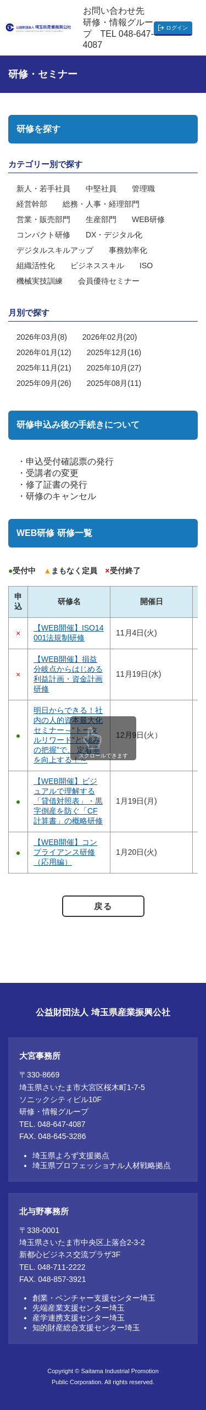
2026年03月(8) (41, 337)
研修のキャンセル (61, 496)
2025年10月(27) (114, 367)
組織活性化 (35, 265)
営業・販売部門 (43, 219)
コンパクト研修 (43, 234)
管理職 (143, 188)
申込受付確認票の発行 (70, 461)
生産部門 (101, 219)
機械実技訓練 (39, 281)
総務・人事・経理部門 (101, 204)
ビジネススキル (97, 265)
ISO (146, 265)
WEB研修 (148, 219)
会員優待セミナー (109, 281)
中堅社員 (101, 188)
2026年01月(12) (43, 352)
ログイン (177, 28)
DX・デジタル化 (114, 234)
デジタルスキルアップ (54, 250)
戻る (103, 906)
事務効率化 (128, 250)
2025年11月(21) (43, 367)
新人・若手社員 (43, 188)
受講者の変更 (52, 473)
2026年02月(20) (109, 337)
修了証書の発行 (56, 484)
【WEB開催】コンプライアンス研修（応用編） (65, 852)
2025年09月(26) (43, 383)
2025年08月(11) (114, 383)
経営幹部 (31, 204)
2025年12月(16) (114, 352)
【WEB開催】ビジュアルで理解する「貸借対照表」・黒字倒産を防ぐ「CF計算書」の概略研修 (68, 801)
